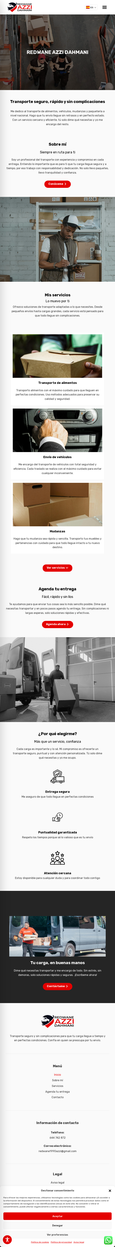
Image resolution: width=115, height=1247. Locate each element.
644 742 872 (58, 1137)
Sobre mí (57, 1080)
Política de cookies (40, 1242)
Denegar (57, 1225)
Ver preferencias (57, 1234)
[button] (110, 1190)
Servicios (57, 1086)
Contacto (58, 1097)
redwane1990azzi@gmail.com (58, 1151)
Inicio (57, 1074)
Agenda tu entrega (57, 1091)
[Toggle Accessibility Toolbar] (7, 1239)
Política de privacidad (61, 1242)
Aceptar (57, 1216)
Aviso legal (79, 1242)
